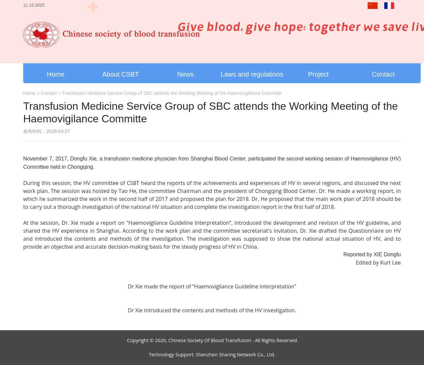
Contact (383, 74)
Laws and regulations (252, 74)
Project (318, 74)
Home (55, 74)
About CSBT (120, 74)
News (185, 74)
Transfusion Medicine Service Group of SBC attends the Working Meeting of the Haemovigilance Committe (171, 93)
